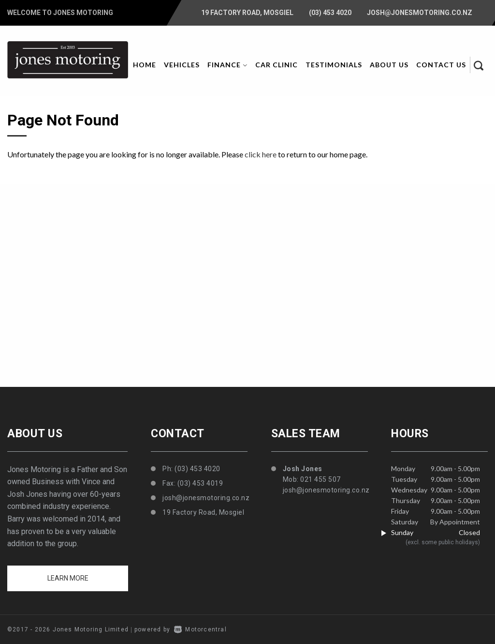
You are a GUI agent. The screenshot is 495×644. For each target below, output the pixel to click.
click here (261, 154)
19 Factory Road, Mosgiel (247, 12)
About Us (389, 65)
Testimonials (334, 65)
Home (144, 65)
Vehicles (182, 65)
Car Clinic (276, 65)
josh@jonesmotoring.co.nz (419, 12)
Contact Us (441, 65)
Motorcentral (200, 629)
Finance (227, 65)
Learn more (67, 578)
